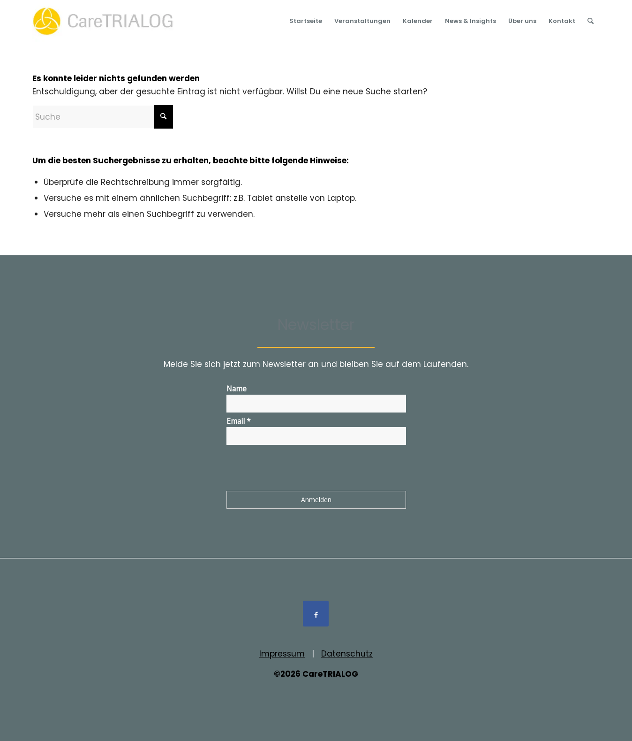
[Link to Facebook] (316, 613)
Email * (238, 421)
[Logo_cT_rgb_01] (106, 21)
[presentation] (297, 469)
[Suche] (590, 21)
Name (236, 388)
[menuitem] (305, 21)
